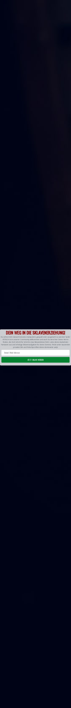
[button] (35, 347)
